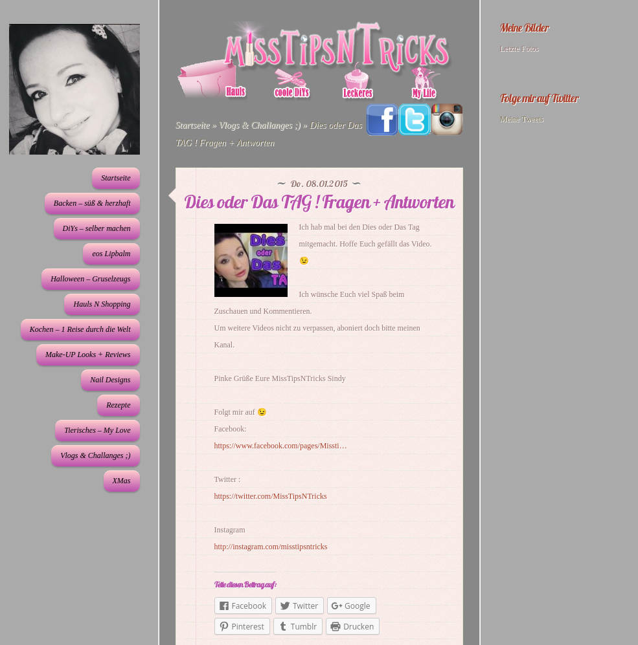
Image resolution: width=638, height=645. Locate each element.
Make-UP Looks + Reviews (88, 354)
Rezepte (118, 405)
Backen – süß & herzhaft (92, 203)
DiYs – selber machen (97, 228)
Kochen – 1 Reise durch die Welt (80, 329)
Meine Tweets (521, 119)
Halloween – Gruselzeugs (90, 278)
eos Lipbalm (111, 253)
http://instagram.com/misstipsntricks (271, 546)
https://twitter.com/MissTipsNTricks (270, 496)
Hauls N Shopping (101, 304)
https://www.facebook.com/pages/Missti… (280, 445)
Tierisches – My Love (97, 430)
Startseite (115, 177)
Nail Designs (110, 379)
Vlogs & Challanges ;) (95, 455)
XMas (122, 480)
